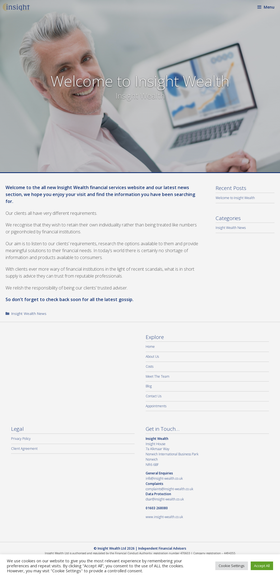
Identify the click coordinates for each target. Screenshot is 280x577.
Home (150, 346)
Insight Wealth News (28, 313)
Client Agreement (24, 448)
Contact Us (153, 396)
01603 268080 (157, 508)
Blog (149, 386)
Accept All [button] (262, 565)
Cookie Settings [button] (232, 565)
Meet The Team (157, 376)
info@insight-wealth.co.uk (164, 478)
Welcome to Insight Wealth (235, 197)
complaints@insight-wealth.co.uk (169, 489)
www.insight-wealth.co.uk (164, 517)
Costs (149, 366)
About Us (152, 356)
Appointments (156, 406)
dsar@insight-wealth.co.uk (165, 499)
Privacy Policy (21, 438)
